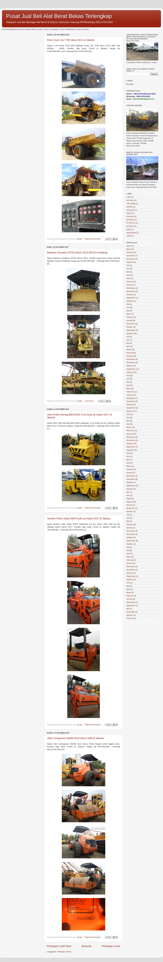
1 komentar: (89, 401)
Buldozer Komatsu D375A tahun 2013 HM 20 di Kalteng (77, 252)
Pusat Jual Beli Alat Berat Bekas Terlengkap (59, 16)
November (130, 259)
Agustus (129, 262)
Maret (128, 249)
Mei (127, 272)
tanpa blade (131, 233)
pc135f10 (130, 220)
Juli (127, 265)
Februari (129, 252)
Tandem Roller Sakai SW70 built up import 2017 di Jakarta (78, 518)
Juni (128, 269)
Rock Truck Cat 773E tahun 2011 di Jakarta (70, 40)
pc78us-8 (130, 226)
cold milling (130, 204)
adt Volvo (130, 200)
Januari (129, 285)
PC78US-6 (130, 223)
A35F (128, 197)
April (128, 246)
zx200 (128, 236)
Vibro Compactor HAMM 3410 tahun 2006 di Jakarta (75, 738)
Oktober (129, 295)
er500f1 (129, 207)
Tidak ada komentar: (92, 239)
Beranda (86, 946)
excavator (130, 210)
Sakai (128, 229)
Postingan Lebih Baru (59, 946)
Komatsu (130, 216)
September (130, 298)
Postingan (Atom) (64, 952)
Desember (130, 256)
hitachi (129, 213)
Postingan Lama (111, 946)
